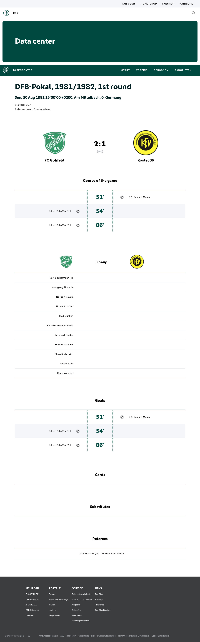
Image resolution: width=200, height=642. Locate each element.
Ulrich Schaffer (57, 211)
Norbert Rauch (64, 297)
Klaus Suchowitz (64, 354)
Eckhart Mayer (142, 197)
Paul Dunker (66, 316)
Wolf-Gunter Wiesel (39, 109)
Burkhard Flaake (64, 335)
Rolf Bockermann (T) (61, 278)
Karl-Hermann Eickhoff (60, 325)
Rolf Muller (66, 363)
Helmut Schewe (64, 344)
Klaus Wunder (65, 373)
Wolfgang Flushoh (62, 287)
